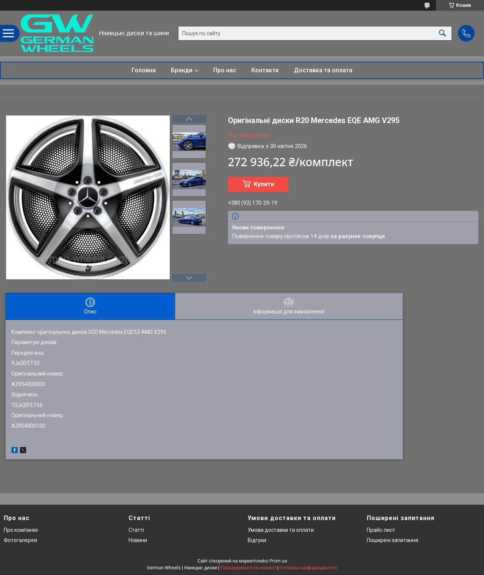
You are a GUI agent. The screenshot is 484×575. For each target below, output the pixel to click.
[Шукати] (442, 33)
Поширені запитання (392, 540)
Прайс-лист (381, 530)
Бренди (181, 70)
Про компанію (21, 530)
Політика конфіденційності (308, 567)
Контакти (265, 70)
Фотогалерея (20, 540)
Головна (144, 70)
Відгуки (257, 540)
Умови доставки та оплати (281, 530)
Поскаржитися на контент (248, 567)
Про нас (224, 70)
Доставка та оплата (323, 70)
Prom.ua (278, 561)
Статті (136, 530)
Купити (264, 184)
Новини (138, 540)
